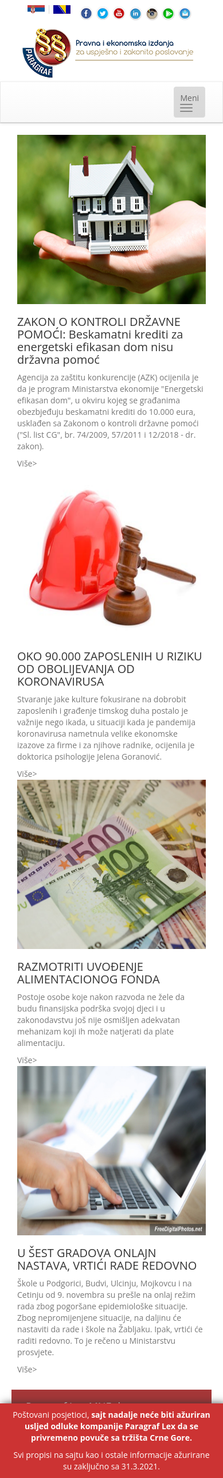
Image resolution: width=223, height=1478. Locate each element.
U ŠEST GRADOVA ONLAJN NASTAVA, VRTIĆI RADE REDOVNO (107, 1259)
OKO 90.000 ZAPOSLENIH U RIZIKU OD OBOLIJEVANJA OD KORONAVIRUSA (109, 668)
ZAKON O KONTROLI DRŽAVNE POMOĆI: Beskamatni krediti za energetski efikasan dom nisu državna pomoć (100, 340)
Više (24, 463)
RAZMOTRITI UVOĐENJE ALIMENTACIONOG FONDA (88, 973)
